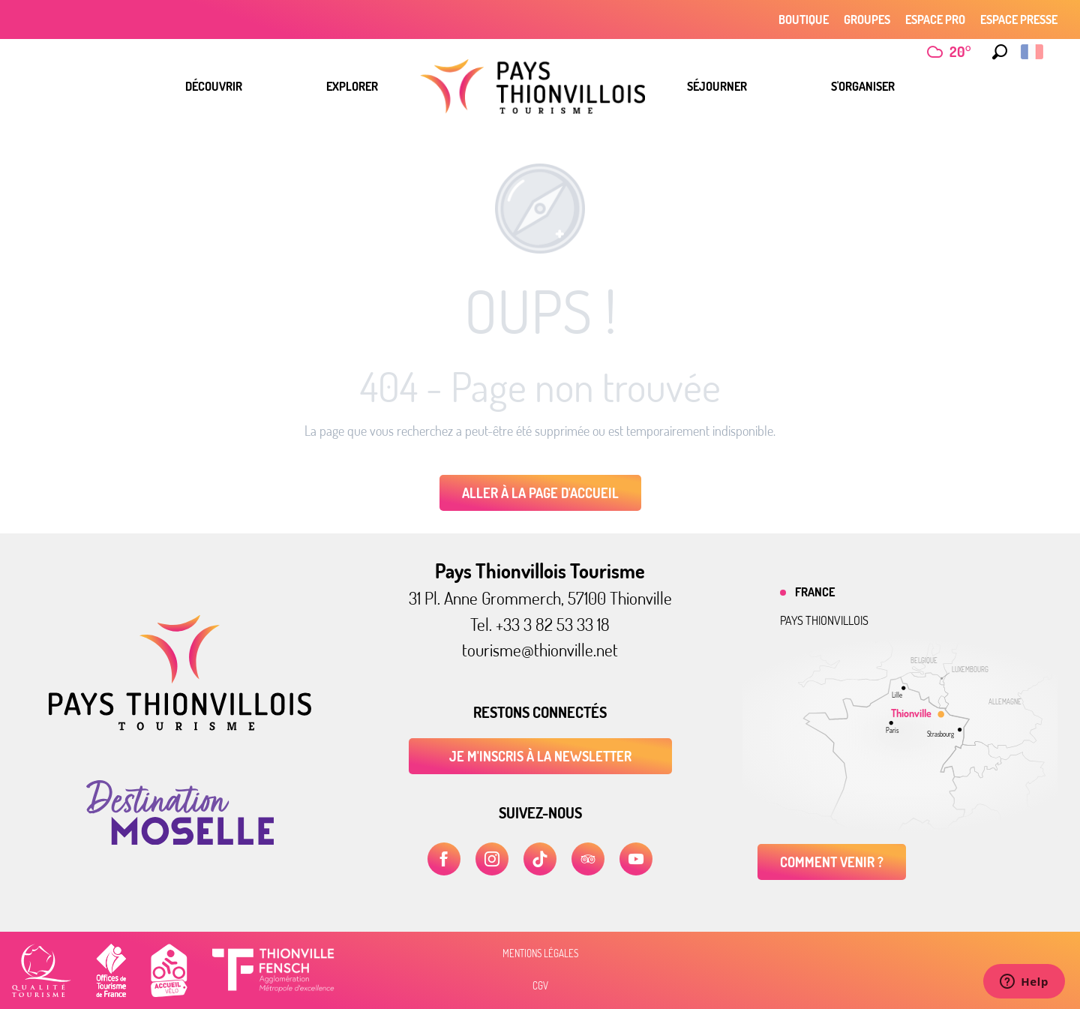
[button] (999, 51)
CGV (540, 986)
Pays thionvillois (824, 620)
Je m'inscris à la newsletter (540, 756)
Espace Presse (1019, 19)
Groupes (867, 19)
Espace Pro (935, 19)
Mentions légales (540, 953)
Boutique (803, 19)
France (815, 591)
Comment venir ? (832, 862)
